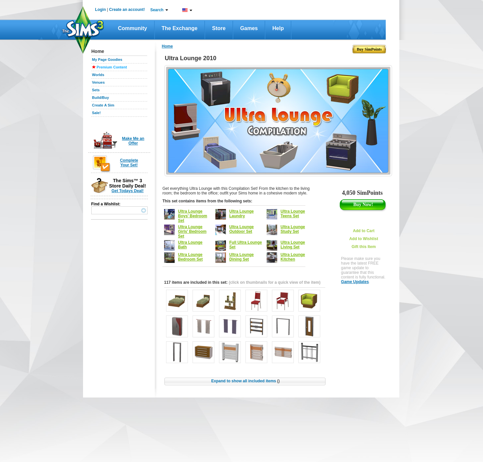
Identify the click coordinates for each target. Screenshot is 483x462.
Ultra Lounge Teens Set (293, 213)
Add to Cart (363, 231)
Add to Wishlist (363, 238)
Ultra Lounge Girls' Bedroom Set (192, 231)
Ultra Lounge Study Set (293, 229)
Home (167, 46)
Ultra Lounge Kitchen (293, 257)
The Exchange (180, 28)
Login (100, 9)
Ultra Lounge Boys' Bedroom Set (192, 216)
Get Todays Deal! (127, 191)
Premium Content (112, 67)
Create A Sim (103, 105)
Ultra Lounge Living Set (293, 244)
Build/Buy (100, 98)
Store (219, 28)
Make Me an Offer (133, 141)
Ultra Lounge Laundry (241, 213)
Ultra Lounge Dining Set (241, 257)
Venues (98, 82)
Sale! (96, 113)
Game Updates (355, 281)
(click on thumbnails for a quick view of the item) (274, 282)
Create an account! (127, 9)
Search (156, 10)
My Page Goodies (107, 60)
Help (278, 28)
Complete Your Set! (129, 162)
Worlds (98, 75)
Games (249, 28)
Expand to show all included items (245, 381)
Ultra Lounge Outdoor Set (241, 229)
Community (132, 28)
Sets (96, 90)
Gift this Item (364, 246)
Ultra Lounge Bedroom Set (190, 257)
